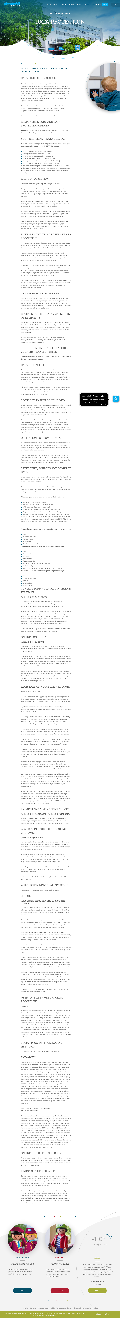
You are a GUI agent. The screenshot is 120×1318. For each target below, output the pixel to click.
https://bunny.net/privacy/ (29, 1111)
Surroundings (96, 4)
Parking (71, 4)
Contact (86, 4)
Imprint (25, 1308)
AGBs (53, 1308)
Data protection (43, 1308)
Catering (63, 4)
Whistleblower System (64, 1308)
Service (79, 4)
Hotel (49, 4)
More (97, 1290)
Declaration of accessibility (83, 1308)
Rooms (55, 4)
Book (105, 4)
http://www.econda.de (33, 1015)
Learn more (52, 1315)
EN (115, 5)
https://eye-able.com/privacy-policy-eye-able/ (35, 1108)
